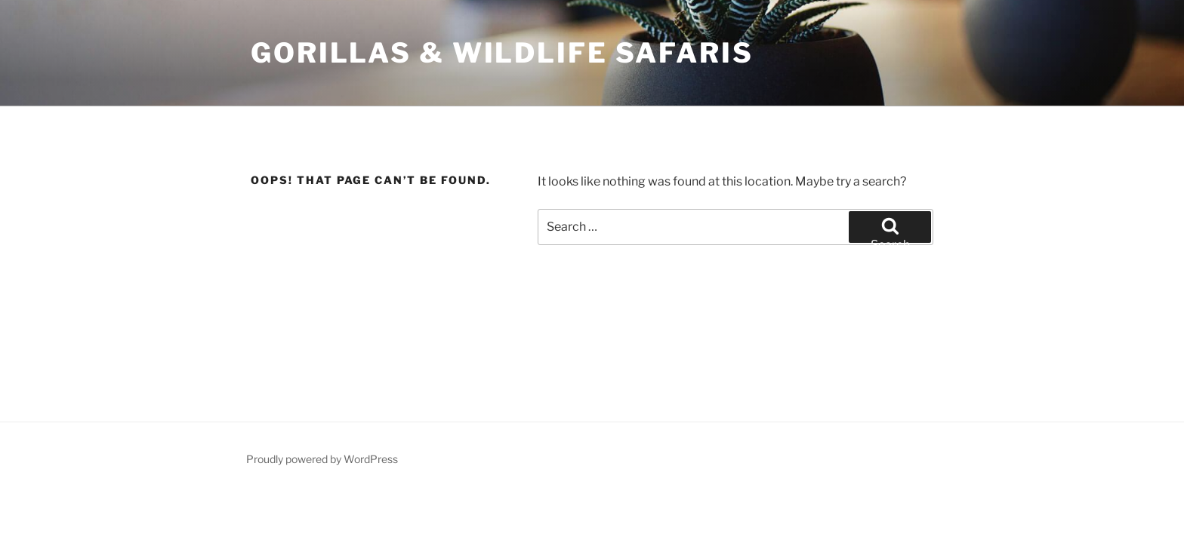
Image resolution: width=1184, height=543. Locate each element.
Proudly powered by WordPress (322, 458)
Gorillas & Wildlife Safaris (502, 52)
